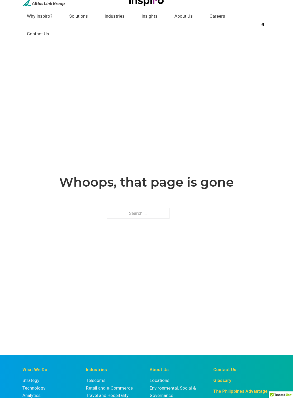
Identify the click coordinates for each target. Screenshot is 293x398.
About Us (183, 16)
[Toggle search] (263, 25)
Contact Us (38, 33)
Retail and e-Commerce (109, 388)
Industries (115, 16)
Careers (217, 16)
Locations (159, 380)
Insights (149, 16)
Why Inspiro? (39, 16)
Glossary (222, 380)
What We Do (34, 369)
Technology (33, 388)
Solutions (78, 16)
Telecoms (96, 380)
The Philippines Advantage (240, 391)
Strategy (30, 380)
